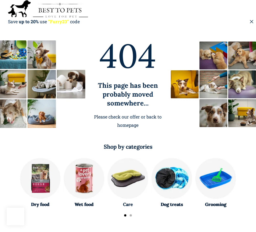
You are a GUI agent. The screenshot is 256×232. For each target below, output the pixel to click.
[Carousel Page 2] (131, 215)
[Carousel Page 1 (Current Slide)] (125, 215)
